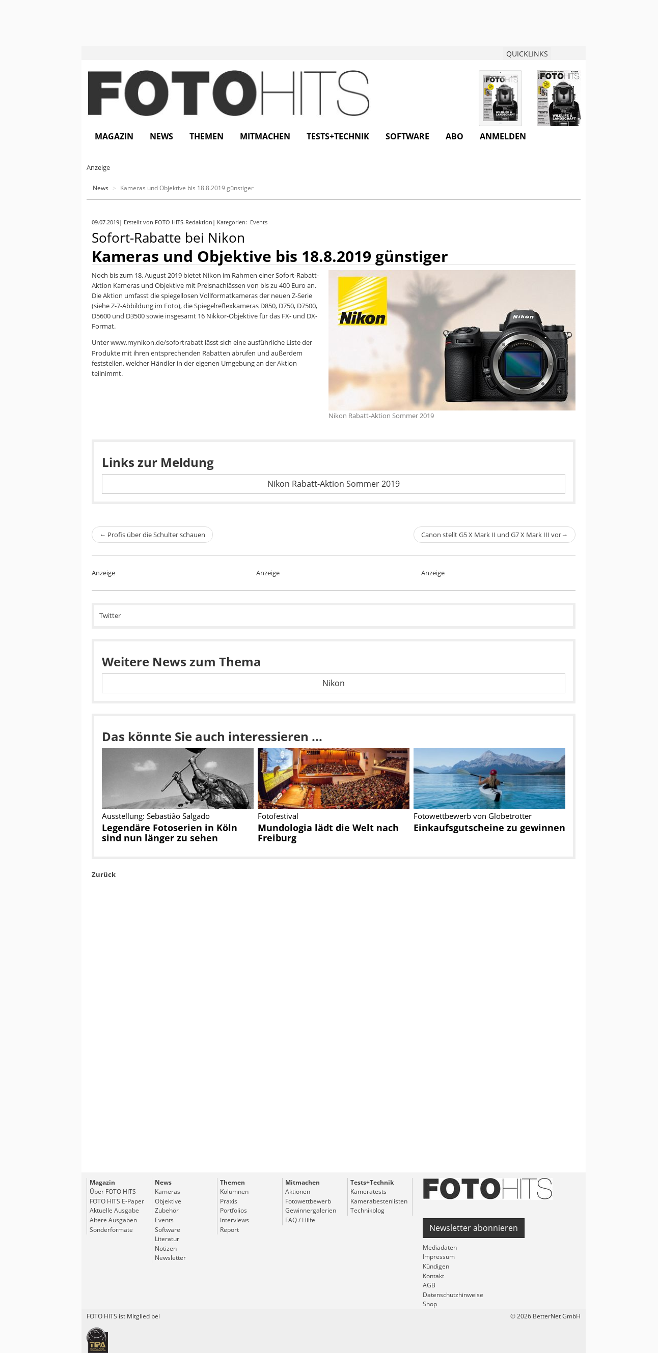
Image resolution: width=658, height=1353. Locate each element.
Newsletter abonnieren (473, 1227)
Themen (206, 136)
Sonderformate (111, 1229)
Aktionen (297, 1191)
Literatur (167, 1238)
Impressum (439, 1256)
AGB (429, 1285)
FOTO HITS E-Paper (117, 1201)
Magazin (114, 136)
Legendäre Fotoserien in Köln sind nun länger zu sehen (169, 832)
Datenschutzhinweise (453, 1294)
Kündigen (436, 1266)
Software (407, 136)
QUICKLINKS (527, 53)
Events (259, 222)
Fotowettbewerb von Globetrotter (473, 816)
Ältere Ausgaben (113, 1220)
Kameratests (368, 1191)
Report (229, 1229)
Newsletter (170, 1257)
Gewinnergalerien (310, 1210)
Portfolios (233, 1210)
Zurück (104, 874)
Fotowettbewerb (308, 1201)
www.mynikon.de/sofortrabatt (157, 342)
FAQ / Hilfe (300, 1220)
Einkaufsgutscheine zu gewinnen (489, 827)
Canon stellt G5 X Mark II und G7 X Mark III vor (494, 535)
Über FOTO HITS (113, 1191)
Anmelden (503, 136)
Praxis (228, 1201)
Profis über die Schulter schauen (152, 534)
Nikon (333, 683)
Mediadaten (440, 1247)
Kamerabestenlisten (378, 1201)
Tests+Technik (338, 136)
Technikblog (367, 1210)
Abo (454, 136)
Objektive (168, 1201)
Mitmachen (265, 136)
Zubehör (167, 1210)
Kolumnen (234, 1191)
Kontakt (433, 1276)
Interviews (234, 1220)
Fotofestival (278, 816)
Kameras (167, 1191)
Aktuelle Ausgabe (114, 1210)
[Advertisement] (334, 1049)
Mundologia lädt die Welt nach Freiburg (328, 832)
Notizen (166, 1248)
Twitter (110, 615)
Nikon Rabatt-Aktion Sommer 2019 (333, 483)
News (161, 136)
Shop (430, 1304)
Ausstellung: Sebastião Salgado (156, 816)
